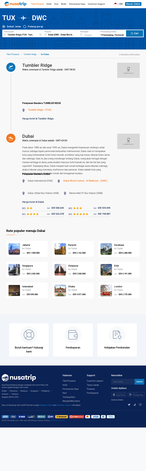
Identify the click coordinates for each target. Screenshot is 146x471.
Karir (65, 393)
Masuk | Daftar (133, 4)
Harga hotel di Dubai (33, 202)
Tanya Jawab (93, 385)
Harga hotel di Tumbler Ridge (38, 118)
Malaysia (24, 391)
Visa (56, 4)
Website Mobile (117, 400)
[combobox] (20, 33)
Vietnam (5, 394)
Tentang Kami (69, 397)
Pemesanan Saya (77, 4)
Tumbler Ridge (30, 54)
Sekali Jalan (14, 26)
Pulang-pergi (35, 26)
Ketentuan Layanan (64, 405)
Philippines (45, 391)
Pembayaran (93, 393)
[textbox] (20, 33)
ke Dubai (45, 54)
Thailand (14, 394)
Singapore (34, 391)
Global (4, 391)
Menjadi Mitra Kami (71, 401)
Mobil (63, 4)
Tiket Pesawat (37, 4)
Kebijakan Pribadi (46, 405)
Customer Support (96, 4)
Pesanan (91, 389)
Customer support (95, 381)
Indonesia (13, 391)
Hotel (48, 4)
